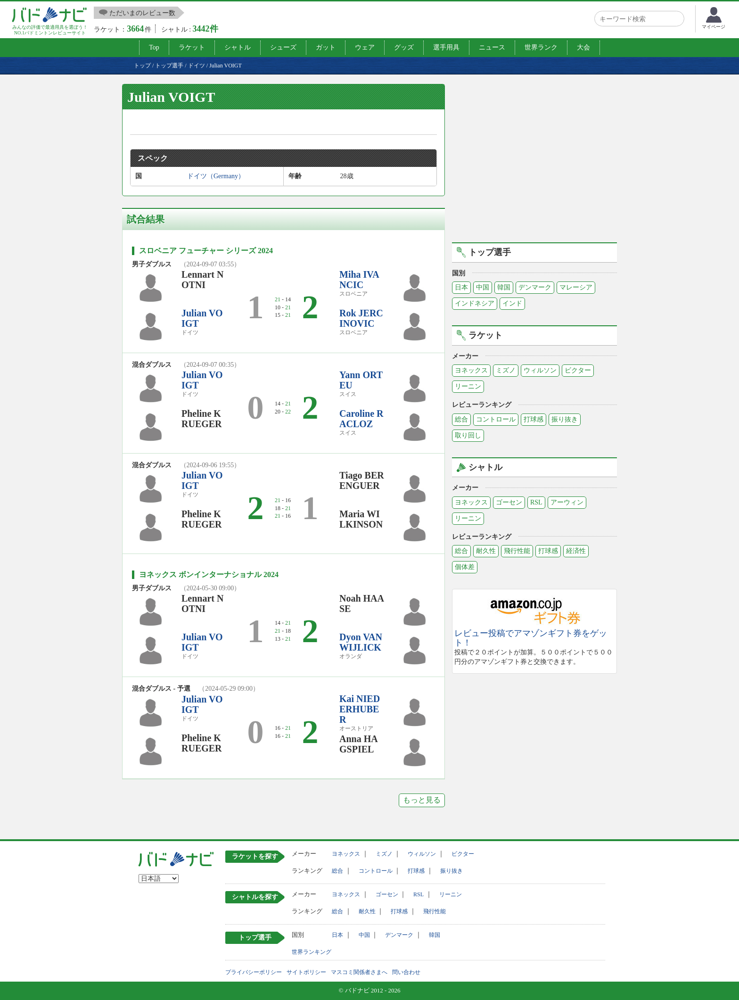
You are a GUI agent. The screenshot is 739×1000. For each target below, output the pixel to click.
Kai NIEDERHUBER (359, 709)
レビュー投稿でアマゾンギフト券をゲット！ (530, 638)
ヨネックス (471, 370)
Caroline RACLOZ (361, 418)
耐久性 (486, 550)
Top (154, 47)
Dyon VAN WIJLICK (360, 642)
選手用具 (446, 47)
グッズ (404, 47)
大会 (583, 47)
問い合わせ (406, 972)
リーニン (468, 386)
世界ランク (541, 47)
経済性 (576, 550)
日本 (461, 287)
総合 (461, 419)
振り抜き (564, 419)
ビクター (578, 370)
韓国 (503, 287)
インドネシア (474, 303)
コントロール (496, 419)
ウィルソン (540, 370)
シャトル (237, 47)
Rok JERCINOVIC (361, 318)
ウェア (365, 47)
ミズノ (506, 370)
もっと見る (422, 800)
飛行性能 (517, 550)
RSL (536, 502)
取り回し (468, 435)
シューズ (283, 47)
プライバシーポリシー (253, 972)
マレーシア (575, 287)
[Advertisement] (534, 162)
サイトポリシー (306, 972)
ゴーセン (509, 502)
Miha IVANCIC (359, 279)
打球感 (533, 419)
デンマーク (534, 287)
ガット (326, 47)
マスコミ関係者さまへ (359, 972)
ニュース (492, 47)
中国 (482, 287)
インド (512, 303)
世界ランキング (311, 952)
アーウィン (566, 502)
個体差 (465, 566)
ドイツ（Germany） (216, 176)
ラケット (192, 47)
